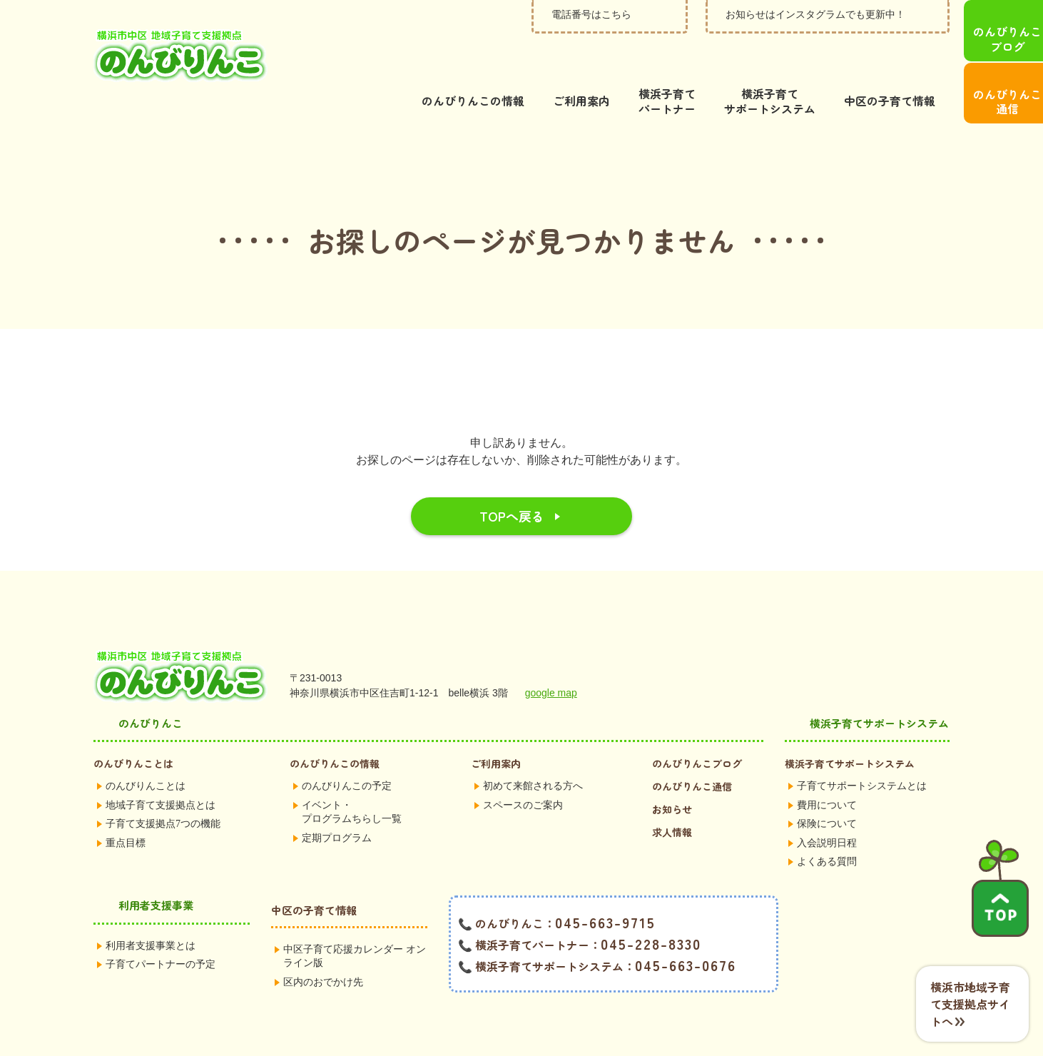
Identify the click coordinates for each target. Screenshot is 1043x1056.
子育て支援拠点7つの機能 (163, 789)
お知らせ (672, 775)
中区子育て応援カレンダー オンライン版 (354, 922)
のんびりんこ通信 (692, 752)
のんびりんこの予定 (347, 751)
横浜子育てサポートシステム (850, 729)
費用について (827, 771)
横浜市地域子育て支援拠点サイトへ (970, 1004)
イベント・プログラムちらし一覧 (352, 778)
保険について (827, 789)
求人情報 (672, 798)
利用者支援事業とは (150, 911)
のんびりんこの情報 (335, 729)
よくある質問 (827, 827)
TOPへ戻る (511, 481)
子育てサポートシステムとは (862, 751)
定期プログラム (337, 803)
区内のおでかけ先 (323, 948)
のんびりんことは (133, 729)
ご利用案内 (496, 729)
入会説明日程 (827, 808)
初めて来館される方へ (533, 751)
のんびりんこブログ (697, 729)
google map (551, 658)
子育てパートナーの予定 (160, 930)
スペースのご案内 (523, 771)
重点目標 (126, 808)
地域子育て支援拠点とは (160, 771)
